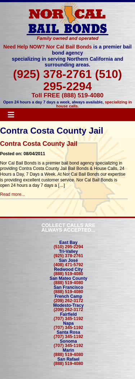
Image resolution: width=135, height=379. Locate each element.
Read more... (12, 194)
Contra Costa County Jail (38, 143)
